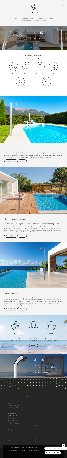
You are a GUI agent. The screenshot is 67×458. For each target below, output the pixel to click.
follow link (37, 43)
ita (8, 436)
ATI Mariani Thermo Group (15, 403)
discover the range (11, 161)
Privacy (10, 430)
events (36, 406)
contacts (43, 20)
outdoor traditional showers (44, 18)
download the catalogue (41, 372)
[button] (5, 38)
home (16, 18)
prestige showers (26, 20)
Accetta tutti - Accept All (53, 452)
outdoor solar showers (27, 18)
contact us (22, 161)
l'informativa (20, 453)
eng (9, 440)
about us (36, 20)
